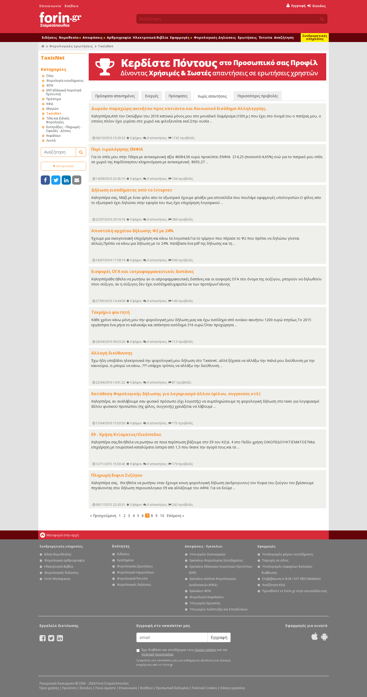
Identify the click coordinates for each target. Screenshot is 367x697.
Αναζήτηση (284, 37)
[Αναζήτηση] (58, 152)
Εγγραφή (296, 6)
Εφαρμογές (181, 37)
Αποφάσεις (94, 37)
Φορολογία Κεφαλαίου (207, 597)
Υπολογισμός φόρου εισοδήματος (287, 554)
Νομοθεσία (70, 37)
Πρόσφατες (177, 95)
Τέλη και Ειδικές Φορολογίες (57, 120)
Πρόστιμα (53, 99)
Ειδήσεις (49, 37)
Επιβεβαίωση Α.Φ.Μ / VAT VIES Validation (291, 579)
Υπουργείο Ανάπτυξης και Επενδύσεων (218, 609)
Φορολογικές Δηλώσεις (215, 37)
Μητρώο (52, 108)
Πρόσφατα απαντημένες (115, 95)
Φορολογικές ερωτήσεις (71, 46)
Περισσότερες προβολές (257, 95)
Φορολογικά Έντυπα (132, 578)
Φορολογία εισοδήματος (65, 80)
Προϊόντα (69, 688)
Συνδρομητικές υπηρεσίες (314, 37)
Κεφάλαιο (53, 135)
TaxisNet (53, 113)
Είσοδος (316, 6)
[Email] (172, 637)
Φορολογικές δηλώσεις (61, 572)
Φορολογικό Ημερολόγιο (135, 572)
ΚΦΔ (49, 104)
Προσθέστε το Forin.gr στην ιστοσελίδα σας (294, 591)
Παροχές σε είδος (275, 560)
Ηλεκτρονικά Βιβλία (150, 37)
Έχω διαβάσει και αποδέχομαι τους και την (184, 652)
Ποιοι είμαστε (105, 688)
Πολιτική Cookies (204, 688)
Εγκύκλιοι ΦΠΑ (200, 591)
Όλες (50, 76)
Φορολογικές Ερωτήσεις (135, 566)
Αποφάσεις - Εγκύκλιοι (203, 546)
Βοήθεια (71, 6)
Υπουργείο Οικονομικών (208, 554)
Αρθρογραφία (119, 37)
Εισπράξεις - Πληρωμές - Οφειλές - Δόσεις (64, 129)
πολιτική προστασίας (157, 654)
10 (162, 515)
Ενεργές (151, 95)
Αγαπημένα (125, 560)
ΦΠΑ (49, 85)
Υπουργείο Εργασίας (205, 603)
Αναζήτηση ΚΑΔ (273, 585)
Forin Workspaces (57, 579)
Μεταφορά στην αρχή (63, 535)
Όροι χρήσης (49, 688)
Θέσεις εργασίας (232, 688)
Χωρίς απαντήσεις (212, 96)
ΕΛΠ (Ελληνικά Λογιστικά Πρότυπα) (63, 92)
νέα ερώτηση (63, 166)
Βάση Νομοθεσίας (57, 554)
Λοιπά (51, 140)
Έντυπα (265, 37)
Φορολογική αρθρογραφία (64, 560)
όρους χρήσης (205, 650)
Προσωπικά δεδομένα (172, 688)
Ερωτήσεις (247, 37)
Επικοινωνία (50, 6)
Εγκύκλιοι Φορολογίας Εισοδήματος (216, 560)
